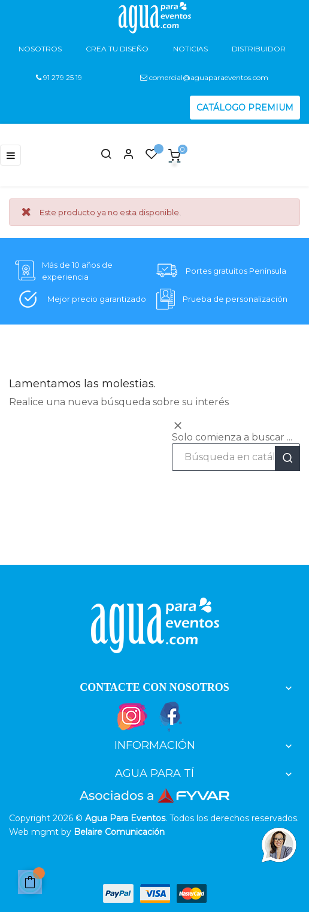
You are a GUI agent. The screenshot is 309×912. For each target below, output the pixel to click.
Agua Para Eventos (125, 818)
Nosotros (40, 48)
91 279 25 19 (59, 77)
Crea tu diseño (117, 48)
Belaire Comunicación (119, 832)
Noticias (190, 48)
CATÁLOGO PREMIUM (244, 107)
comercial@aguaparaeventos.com (204, 77)
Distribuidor (259, 48)
